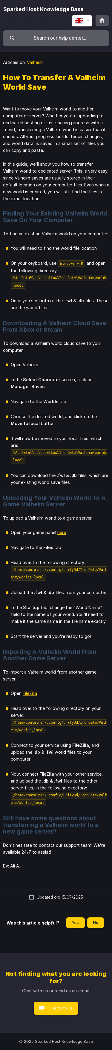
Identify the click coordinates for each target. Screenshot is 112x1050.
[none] (43, 9)
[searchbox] (56, 38)
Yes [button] (75, 922)
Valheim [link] (35, 62)
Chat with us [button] (61, 1008)
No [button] (95, 922)
